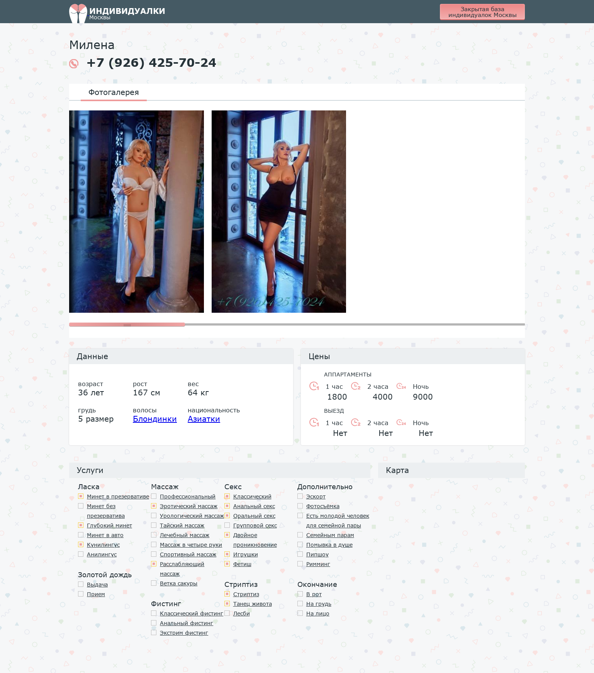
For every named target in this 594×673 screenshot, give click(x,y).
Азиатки (204, 418)
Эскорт (316, 496)
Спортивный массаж (188, 554)
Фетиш (242, 564)
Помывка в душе (329, 544)
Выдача (97, 584)
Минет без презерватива (106, 511)
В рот (314, 594)
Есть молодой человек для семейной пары (337, 520)
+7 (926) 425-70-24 (142, 62)
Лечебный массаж (184, 535)
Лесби (241, 613)
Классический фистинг (191, 613)
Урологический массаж (192, 515)
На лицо (317, 613)
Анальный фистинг (186, 623)
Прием (96, 594)
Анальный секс (254, 506)
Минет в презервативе (118, 496)
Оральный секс (254, 515)
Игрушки (245, 554)
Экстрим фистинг (184, 632)
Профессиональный (188, 496)
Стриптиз (246, 594)
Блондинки (155, 418)
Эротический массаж (188, 506)
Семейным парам (330, 535)
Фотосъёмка (322, 506)
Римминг (318, 564)
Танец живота (252, 603)
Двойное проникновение (255, 540)
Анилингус (102, 554)
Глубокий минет (109, 525)
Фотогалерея (113, 92)
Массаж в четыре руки (191, 544)
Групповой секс (255, 525)
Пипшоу (317, 554)
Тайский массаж (182, 525)
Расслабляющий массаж (182, 569)
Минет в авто (105, 535)
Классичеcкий (252, 496)
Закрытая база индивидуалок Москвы (482, 11)
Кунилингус (103, 544)
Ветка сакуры (178, 583)
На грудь (318, 603)
